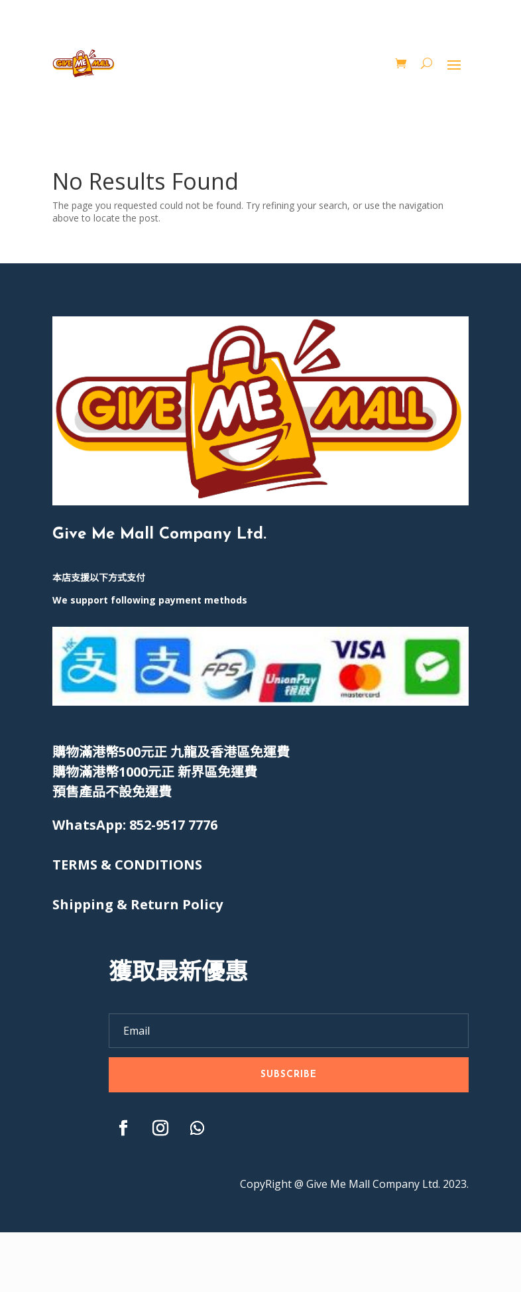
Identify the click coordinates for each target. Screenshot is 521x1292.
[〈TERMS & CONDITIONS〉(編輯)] (127, 864)
